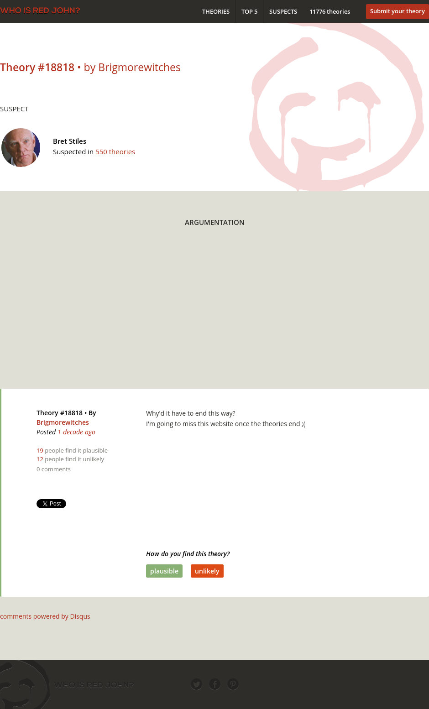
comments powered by (45, 616)
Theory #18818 (60, 412)
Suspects (283, 11)
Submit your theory (397, 11)
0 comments (54, 469)
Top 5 (249, 11)
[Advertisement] (213, 313)
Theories (216, 11)
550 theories (115, 151)
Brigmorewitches (63, 422)
